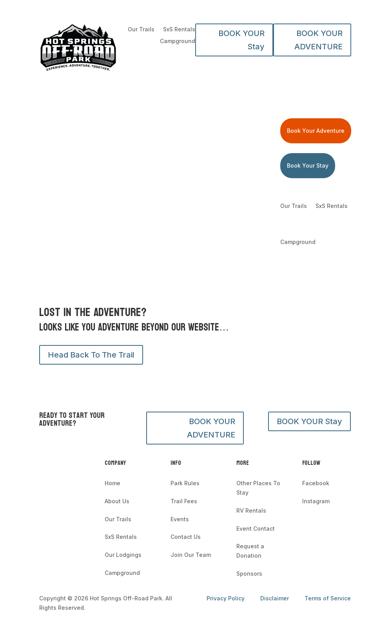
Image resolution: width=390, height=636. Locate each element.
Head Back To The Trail (91, 355)
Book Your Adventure (316, 130)
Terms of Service (328, 598)
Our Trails (141, 30)
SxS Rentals (179, 30)
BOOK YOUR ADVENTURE (318, 40)
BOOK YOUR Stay (241, 40)
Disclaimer (274, 598)
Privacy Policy (226, 598)
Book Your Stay (307, 165)
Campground (177, 41)
